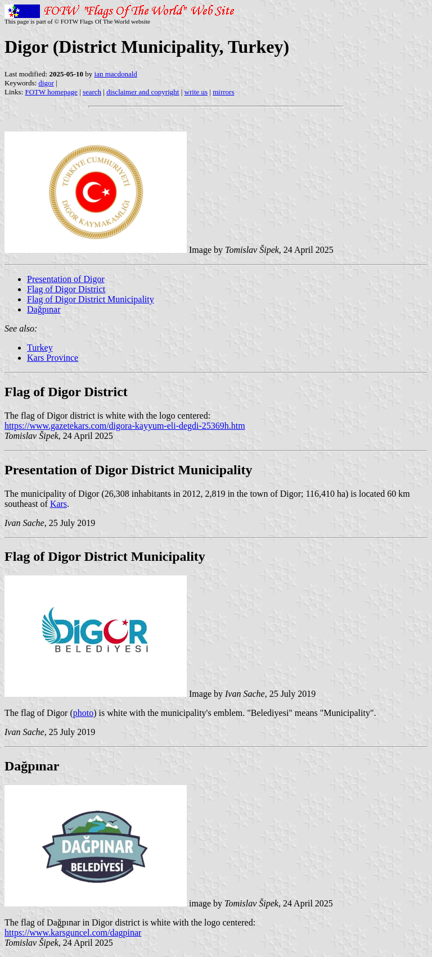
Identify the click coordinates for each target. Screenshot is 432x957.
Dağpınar (44, 309)
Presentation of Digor (66, 279)
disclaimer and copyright (142, 92)
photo (83, 713)
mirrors (223, 92)
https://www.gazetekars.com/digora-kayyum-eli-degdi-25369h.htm (124, 425)
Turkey (40, 347)
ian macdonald (115, 74)
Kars (58, 504)
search (92, 92)
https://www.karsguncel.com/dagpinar (72, 932)
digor (45, 83)
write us (196, 92)
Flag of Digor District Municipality (90, 299)
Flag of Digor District (66, 289)
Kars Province (52, 357)
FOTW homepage (51, 92)
